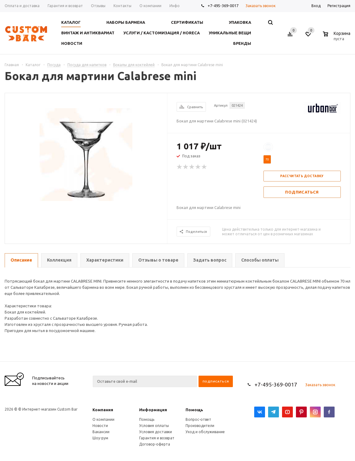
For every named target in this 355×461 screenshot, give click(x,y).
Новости (100, 426)
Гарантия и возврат (156, 438)
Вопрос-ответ (198, 419)
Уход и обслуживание (205, 432)
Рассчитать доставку (302, 176)
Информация (153, 410)
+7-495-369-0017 (222, 5)
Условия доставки (155, 432)
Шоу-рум (100, 438)
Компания (102, 410)
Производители (200, 426)
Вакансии (100, 432)
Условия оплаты (154, 426)
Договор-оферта (154, 444)
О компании (103, 419)
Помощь (194, 410)
